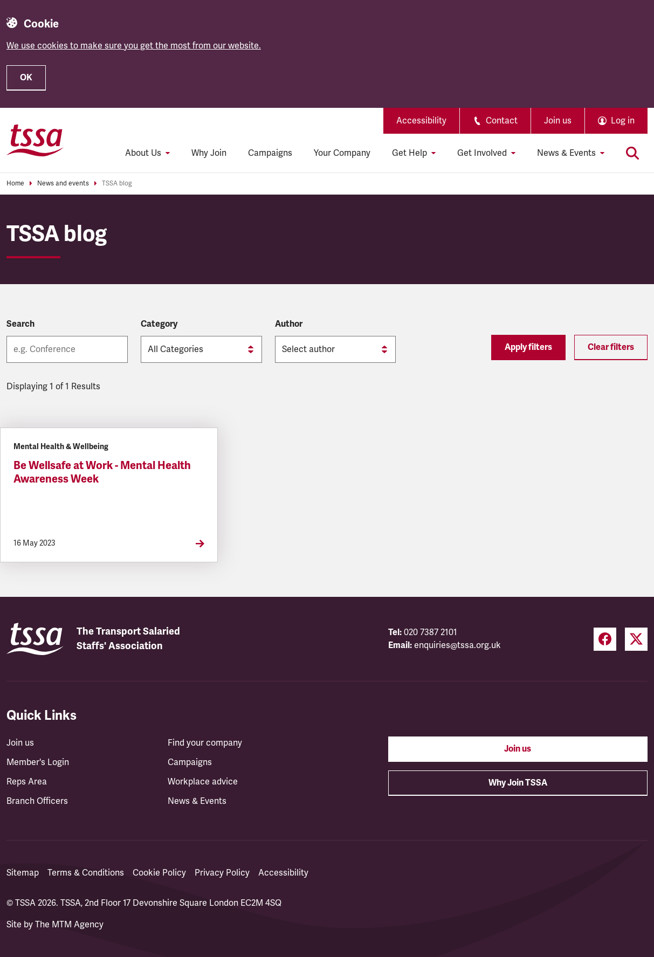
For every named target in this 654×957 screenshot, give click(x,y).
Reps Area (26, 781)
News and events (63, 184)
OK (26, 77)
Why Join (208, 153)
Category (159, 324)
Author (288, 324)
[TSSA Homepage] (35, 140)
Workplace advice (203, 781)
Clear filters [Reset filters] (611, 347)
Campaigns (270, 153)
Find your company (205, 743)
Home (15, 184)
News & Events (197, 801)
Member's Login (37, 762)
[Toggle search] (632, 153)
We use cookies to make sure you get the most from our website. (133, 45)
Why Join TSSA (517, 782)
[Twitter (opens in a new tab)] (636, 639)
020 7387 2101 (430, 632)
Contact (495, 120)
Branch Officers (37, 801)
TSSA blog (117, 184)
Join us (558, 120)
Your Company (342, 153)
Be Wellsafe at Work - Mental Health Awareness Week (102, 472)
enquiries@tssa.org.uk (457, 645)
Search (20, 324)
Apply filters (528, 347)
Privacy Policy (222, 873)
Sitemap (22, 873)
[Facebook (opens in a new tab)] (605, 639)
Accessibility (421, 120)
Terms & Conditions (85, 873)
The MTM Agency (69, 924)
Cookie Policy (159, 873)
